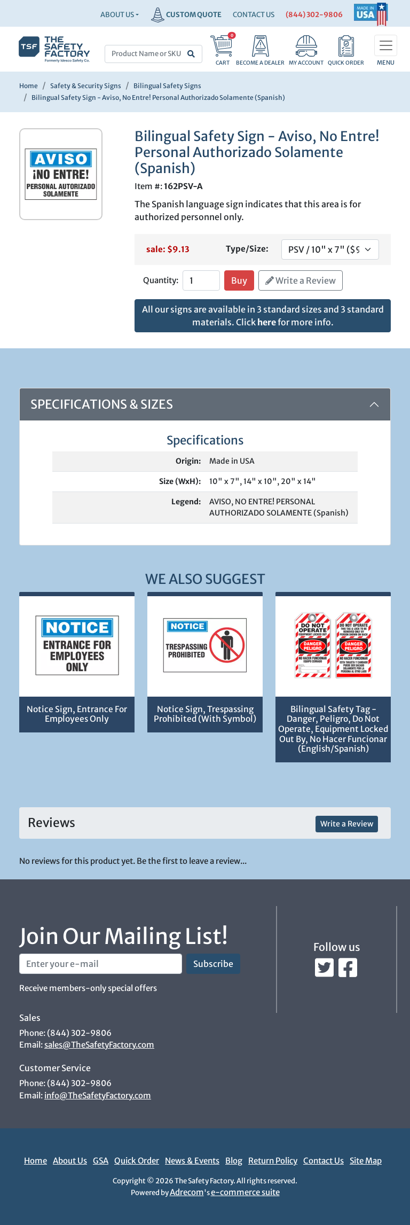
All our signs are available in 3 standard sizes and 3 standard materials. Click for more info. (263, 315)
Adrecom (187, 1192)
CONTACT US (253, 14)
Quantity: (160, 280)
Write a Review (300, 280)
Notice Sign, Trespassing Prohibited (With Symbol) (205, 714)
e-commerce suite (245, 1192)
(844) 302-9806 (314, 14)
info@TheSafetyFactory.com (97, 1095)
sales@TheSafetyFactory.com (99, 1045)
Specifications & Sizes (101, 404)
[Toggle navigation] (385, 45)
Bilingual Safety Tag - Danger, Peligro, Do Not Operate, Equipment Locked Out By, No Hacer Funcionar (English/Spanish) (333, 729)
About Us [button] (117, 14)
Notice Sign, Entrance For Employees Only (77, 714)
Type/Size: (247, 249)
